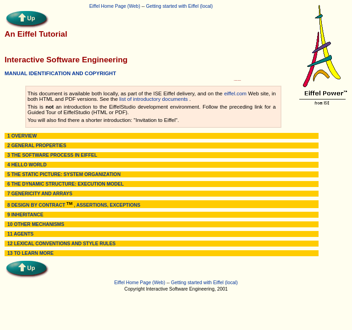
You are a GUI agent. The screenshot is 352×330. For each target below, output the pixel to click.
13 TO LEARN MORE (30, 253)
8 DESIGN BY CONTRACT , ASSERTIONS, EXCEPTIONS (73, 205)
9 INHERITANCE (25, 214)
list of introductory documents (153, 99)
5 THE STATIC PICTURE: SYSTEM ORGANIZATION (64, 174)
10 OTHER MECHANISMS (35, 224)
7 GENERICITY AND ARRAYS (39, 193)
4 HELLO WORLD (27, 164)
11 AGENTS (20, 233)
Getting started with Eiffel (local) (179, 6)
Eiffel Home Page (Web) (114, 6)
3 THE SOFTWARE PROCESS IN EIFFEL (52, 155)
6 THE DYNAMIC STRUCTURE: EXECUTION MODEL (65, 184)
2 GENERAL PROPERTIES (36, 145)
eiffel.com (235, 93)
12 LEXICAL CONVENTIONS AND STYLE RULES (61, 243)
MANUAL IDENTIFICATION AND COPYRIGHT (60, 73)
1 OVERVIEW (22, 135)
